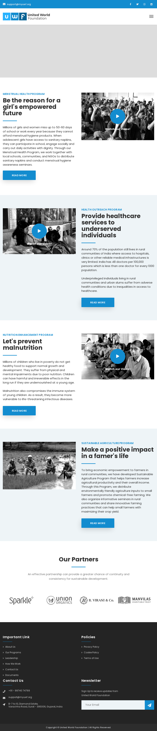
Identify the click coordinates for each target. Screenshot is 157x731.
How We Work (11, 663)
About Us (9, 647)
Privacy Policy (90, 647)
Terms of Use (90, 658)
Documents (11, 675)
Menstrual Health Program (24, 94)
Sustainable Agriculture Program (107, 443)
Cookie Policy (90, 652)
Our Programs (12, 652)
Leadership (10, 658)
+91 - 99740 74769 (19, 690)
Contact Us (10, 669)
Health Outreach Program (101, 209)
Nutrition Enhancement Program (28, 335)
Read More (19, 175)
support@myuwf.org (17, 4)
